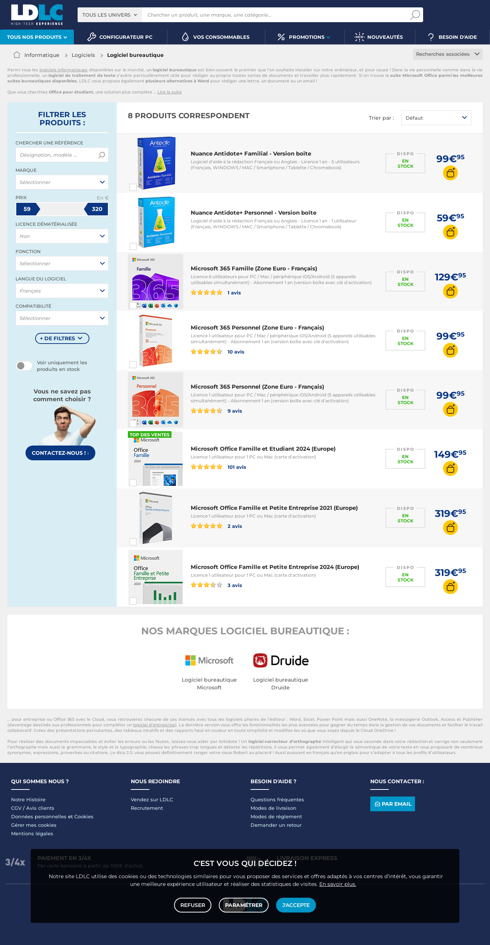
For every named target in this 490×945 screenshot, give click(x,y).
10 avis (217, 351)
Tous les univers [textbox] (106, 15)
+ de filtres (57, 338)
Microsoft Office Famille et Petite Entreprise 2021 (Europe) (274, 507)
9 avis (216, 410)
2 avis (216, 526)
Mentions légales (32, 833)
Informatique (41, 55)
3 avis (216, 585)
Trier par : (381, 118)
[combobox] (110, 14)
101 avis (218, 467)
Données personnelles (39, 816)
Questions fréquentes (277, 799)
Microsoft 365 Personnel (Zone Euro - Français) (257, 327)
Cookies (83, 816)
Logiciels (83, 55)
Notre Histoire (28, 799)
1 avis (216, 292)
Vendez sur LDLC (152, 799)
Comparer (146, 187)
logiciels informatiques (64, 69)
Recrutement (147, 808)
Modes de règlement (276, 816)
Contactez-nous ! (60, 453)
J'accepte (296, 905)
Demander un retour (276, 825)
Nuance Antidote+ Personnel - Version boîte (253, 212)
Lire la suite (169, 92)
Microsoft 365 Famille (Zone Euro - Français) (254, 268)
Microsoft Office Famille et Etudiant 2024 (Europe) (263, 448)
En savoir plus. (337, 884)
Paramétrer (243, 905)
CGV (16, 808)
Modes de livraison (273, 808)
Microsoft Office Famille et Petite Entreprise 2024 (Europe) (275, 566)
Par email (392, 804)
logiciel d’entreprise (154, 724)
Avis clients (40, 808)
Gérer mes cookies (34, 825)
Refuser (192, 905)
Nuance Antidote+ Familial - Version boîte (251, 153)
